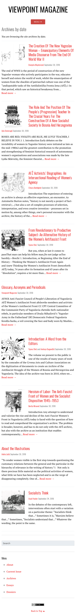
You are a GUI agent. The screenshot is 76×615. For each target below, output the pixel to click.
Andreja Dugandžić (48, 349)
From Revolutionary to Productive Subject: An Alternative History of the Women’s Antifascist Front (49, 234)
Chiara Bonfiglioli (34, 187)
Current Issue (14, 571)
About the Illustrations (16, 448)
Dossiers (11, 592)
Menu (36, 22)
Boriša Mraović (33, 406)
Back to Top (36, 610)
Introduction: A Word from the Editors (47, 341)
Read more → (9, 93)
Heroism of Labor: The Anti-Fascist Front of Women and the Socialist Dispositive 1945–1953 (50, 396)
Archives (11, 578)
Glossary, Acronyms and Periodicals (24, 287)
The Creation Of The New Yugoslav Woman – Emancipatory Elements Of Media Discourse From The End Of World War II (51, 52)
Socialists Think (38, 493)
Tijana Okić (32, 244)
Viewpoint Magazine (38, 9)
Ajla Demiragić (7, 130)
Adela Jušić (6, 454)
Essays (10, 585)
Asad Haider (33, 498)
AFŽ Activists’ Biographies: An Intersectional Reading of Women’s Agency (50, 177)
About (10, 564)
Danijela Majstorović (36, 64)
